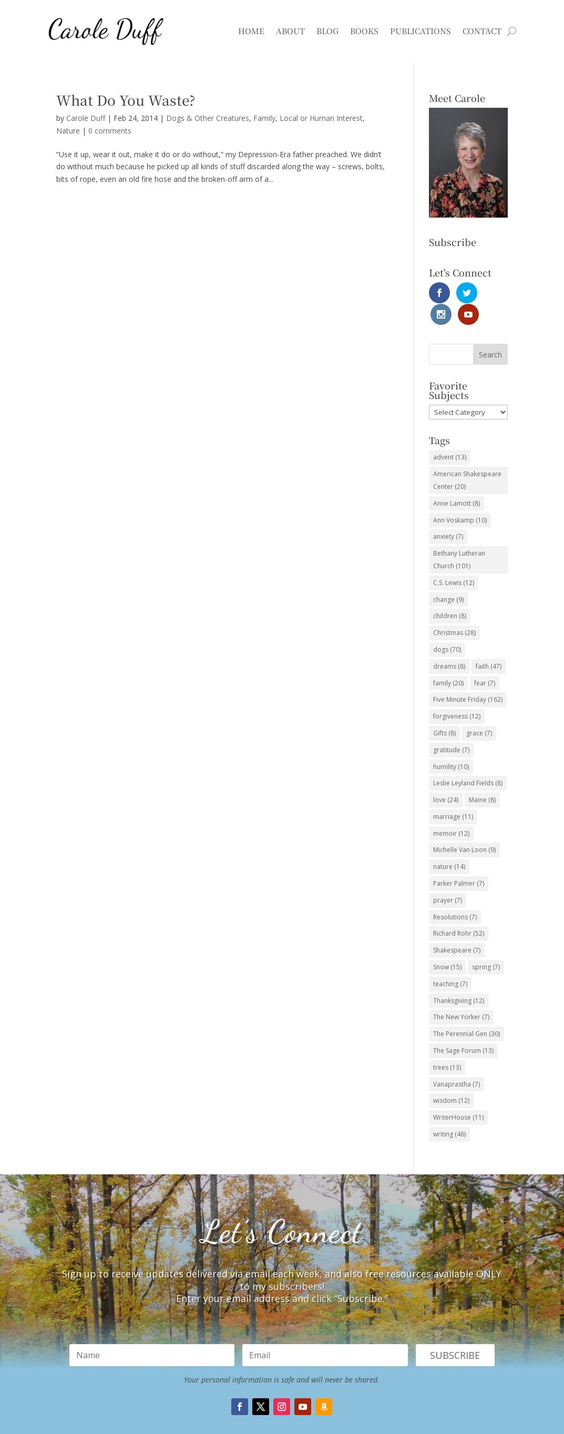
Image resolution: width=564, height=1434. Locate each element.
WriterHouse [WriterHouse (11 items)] (458, 1096)
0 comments (109, 131)
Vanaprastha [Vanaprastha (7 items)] (456, 1062)
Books (364, 30)
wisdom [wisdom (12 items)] (451, 1079)
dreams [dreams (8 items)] (449, 644)
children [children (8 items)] (449, 594)
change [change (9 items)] (448, 577)
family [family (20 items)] (448, 661)
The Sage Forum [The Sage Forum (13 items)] (463, 1029)
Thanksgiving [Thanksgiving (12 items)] (458, 979)
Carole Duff (85, 118)
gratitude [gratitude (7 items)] (451, 728)
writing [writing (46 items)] (449, 1112)
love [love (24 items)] (445, 778)
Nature (68, 131)
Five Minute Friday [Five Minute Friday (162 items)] (468, 678)
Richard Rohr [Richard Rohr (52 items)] (458, 912)
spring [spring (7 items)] (486, 945)
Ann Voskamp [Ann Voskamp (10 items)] (460, 498)
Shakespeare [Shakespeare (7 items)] (456, 929)
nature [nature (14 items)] (449, 845)
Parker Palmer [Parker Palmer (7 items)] (458, 861)
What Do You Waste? (126, 99)
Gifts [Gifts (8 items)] (444, 711)
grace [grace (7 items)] (479, 711)
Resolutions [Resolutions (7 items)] (455, 895)
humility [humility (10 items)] (451, 745)
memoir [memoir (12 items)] (451, 811)
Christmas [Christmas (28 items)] (454, 611)
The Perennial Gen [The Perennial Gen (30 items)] (466, 1012)
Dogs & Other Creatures (207, 118)
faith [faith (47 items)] (488, 644)
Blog (327, 30)
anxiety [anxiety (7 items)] (448, 515)
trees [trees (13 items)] (447, 1045)
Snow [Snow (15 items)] (447, 945)
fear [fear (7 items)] (484, 661)
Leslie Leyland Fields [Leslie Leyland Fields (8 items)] (468, 761)
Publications (420, 30)
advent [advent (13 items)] (449, 436)
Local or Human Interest (321, 118)
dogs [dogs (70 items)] (447, 627)
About (290, 30)
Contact (482, 30)
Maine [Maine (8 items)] (482, 778)
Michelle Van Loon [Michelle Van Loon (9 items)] (464, 828)
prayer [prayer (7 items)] (447, 878)
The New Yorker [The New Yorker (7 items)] (461, 995)
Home (251, 30)
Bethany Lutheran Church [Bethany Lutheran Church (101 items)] (459, 538)
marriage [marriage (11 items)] (453, 795)
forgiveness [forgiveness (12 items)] (456, 694)
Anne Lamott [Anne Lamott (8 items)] (456, 481)
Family (264, 118)
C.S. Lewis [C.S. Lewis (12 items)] (453, 561)
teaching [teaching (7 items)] (450, 962)
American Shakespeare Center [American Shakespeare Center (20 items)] (467, 458)
